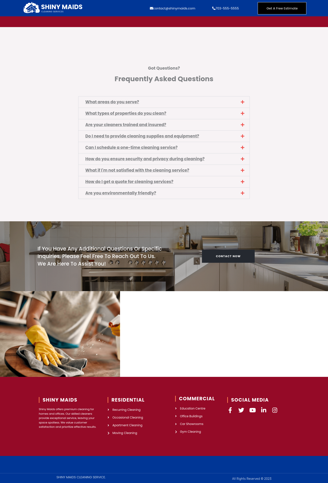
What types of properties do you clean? (126, 113)
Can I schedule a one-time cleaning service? (132, 147)
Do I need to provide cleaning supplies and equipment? (143, 136)
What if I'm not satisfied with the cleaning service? (138, 169)
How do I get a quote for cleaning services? (130, 180)
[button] (164, 101)
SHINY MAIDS (60, 398)
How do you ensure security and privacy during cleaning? (145, 158)
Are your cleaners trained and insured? (126, 124)
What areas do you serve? (112, 102)
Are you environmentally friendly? (121, 192)
